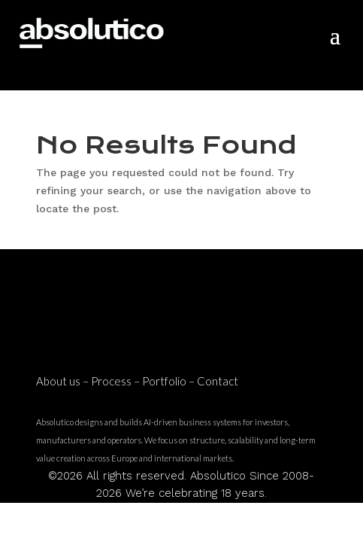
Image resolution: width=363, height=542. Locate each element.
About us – (63, 381)
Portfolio (164, 381)
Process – (116, 381)
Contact (217, 381)
